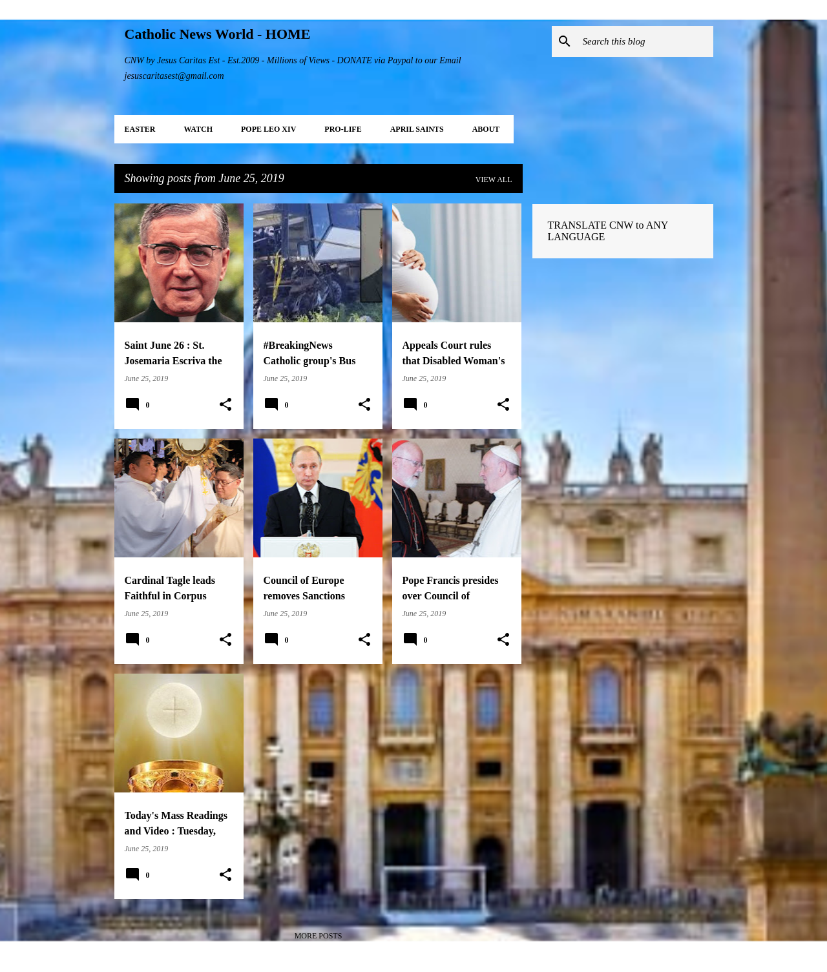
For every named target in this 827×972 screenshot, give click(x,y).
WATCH (198, 129)
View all (494, 179)
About (486, 129)
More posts (318, 935)
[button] (225, 405)
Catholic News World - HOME (218, 34)
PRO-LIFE (342, 129)
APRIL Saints (417, 129)
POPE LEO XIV (268, 129)
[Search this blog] (645, 41)
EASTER (140, 129)
